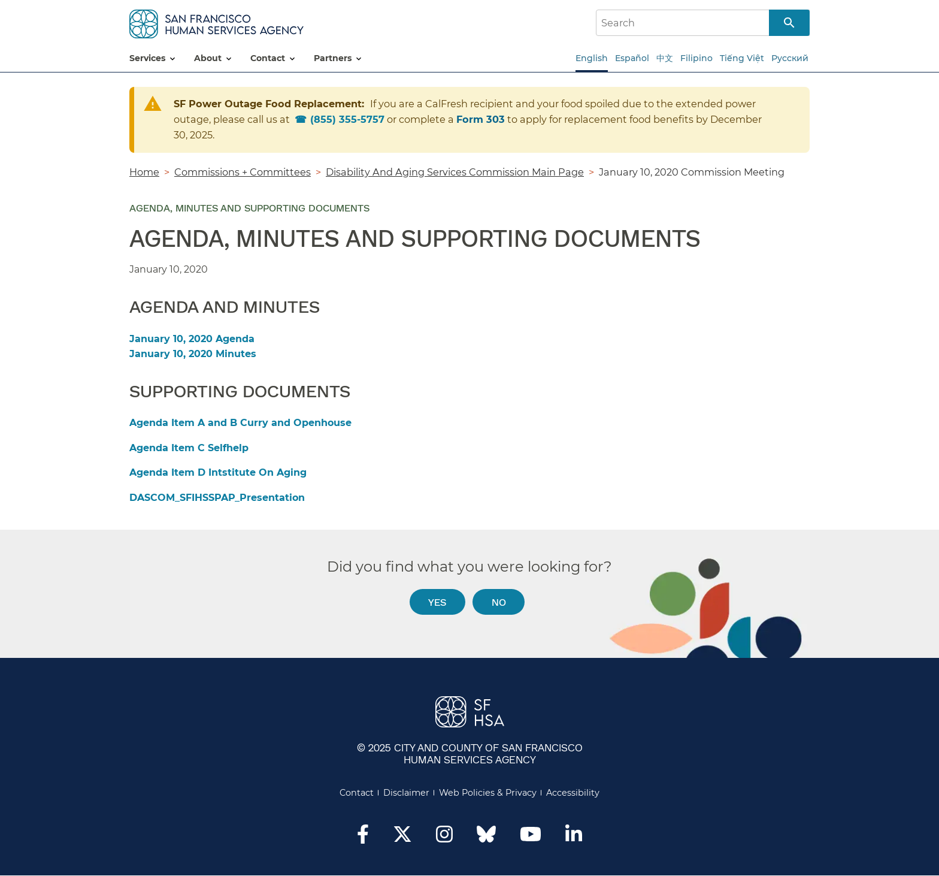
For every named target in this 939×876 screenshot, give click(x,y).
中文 (664, 58)
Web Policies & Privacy (488, 792)
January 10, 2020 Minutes (192, 354)
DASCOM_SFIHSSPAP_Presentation (217, 497)
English (591, 58)
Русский (789, 58)
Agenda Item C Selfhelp (189, 448)
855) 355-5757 (347, 119)
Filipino (696, 58)
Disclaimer (406, 792)
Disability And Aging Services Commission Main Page (455, 172)
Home (144, 172)
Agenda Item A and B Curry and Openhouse (240, 422)
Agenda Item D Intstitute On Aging (218, 472)
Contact (357, 792)
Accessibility (572, 792)
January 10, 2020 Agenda (192, 339)
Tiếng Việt (742, 58)
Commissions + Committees (242, 172)
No (499, 602)
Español (632, 58)
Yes (437, 602)
